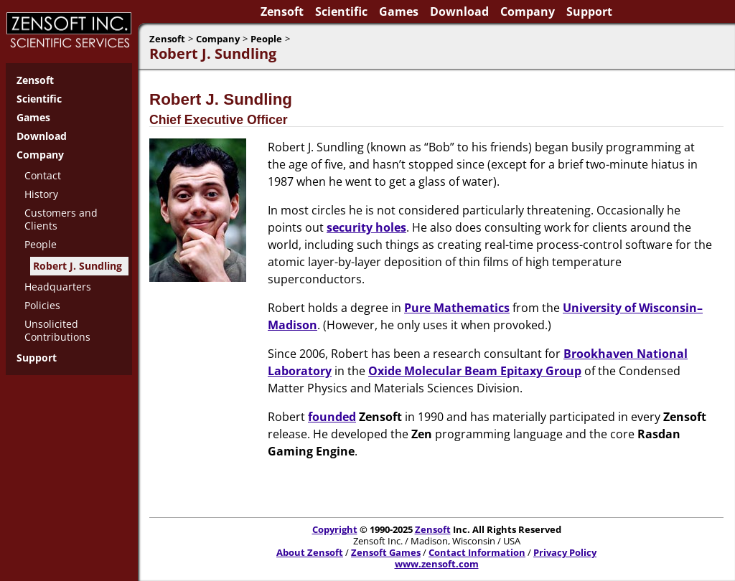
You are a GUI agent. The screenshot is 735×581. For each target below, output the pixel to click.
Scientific (341, 11)
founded (332, 417)
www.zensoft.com (437, 563)
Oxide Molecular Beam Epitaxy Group (474, 371)
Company (527, 11)
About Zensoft (309, 552)
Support (589, 11)
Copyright (334, 529)
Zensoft (282, 11)
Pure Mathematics (457, 308)
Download (459, 11)
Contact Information (477, 552)
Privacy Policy (564, 552)
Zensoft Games (386, 552)
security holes (366, 227)
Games (398, 11)
